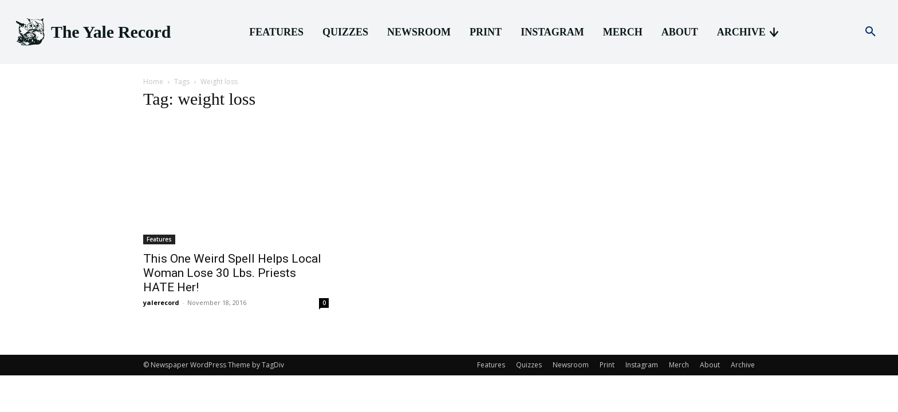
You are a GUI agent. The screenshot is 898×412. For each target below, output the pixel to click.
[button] (870, 32)
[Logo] (92, 32)
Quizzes (529, 365)
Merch (679, 365)
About (710, 365)
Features (159, 239)
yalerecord (161, 302)
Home (153, 81)
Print (607, 365)
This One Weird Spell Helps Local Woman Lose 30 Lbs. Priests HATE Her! (232, 273)
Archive (743, 365)
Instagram (641, 365)
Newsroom (571, 365)
